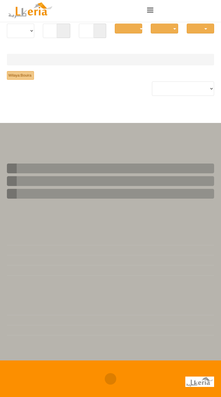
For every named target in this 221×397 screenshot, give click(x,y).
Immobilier (22, 59)
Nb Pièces (165, 28)
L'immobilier (19, 310)
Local (200, 28)
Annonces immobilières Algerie (94, 373)
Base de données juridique (33, 280)
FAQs (12, 260)
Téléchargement (22, 330)
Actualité (16, 340)
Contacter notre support (31, 250)
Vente (45, 59)
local (61, 59)
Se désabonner (21, 270)
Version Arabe (21, 320)
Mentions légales (24, 240)
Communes (130, 28)
